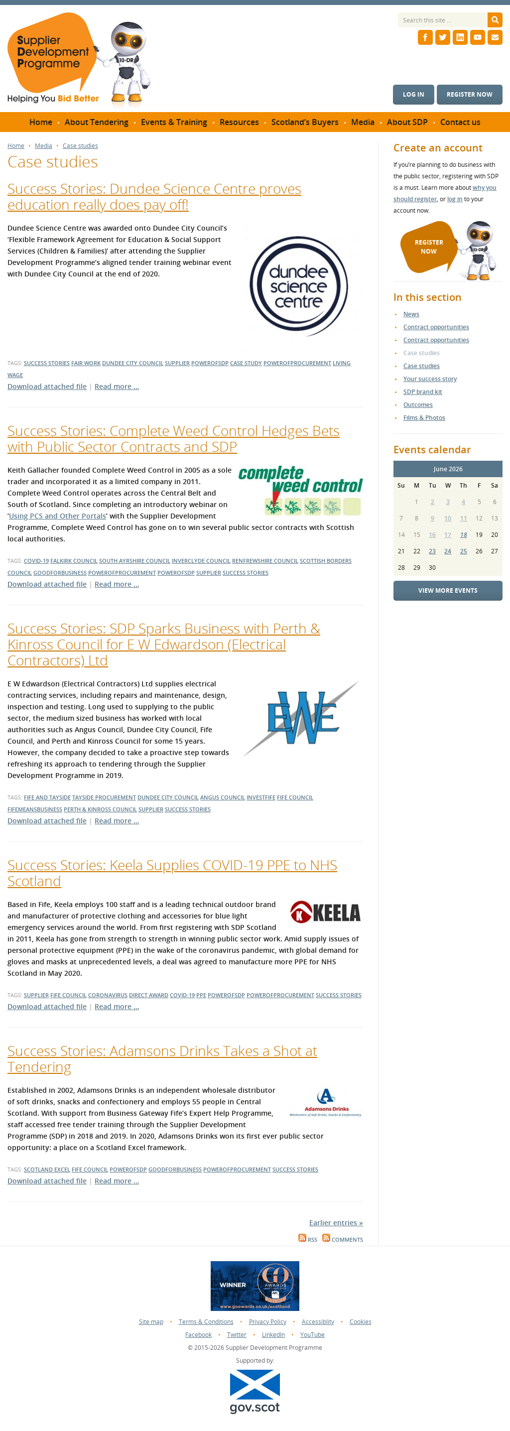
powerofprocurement (297, 363)
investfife (261, 797)
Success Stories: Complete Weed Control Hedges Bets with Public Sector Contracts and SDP (173, 438)
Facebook (198, 1334)
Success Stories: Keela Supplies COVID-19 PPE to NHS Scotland (172, 872)
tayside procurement (104, 797)
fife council (295, 797)
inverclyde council (201, 560)
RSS (307, 1239)
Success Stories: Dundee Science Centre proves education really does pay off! (154, 196)
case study (246, 363)
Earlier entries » (336, 1222)
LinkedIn (273, 1334)
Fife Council (90, 1169)
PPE (201, 995)
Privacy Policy (267, 1321)
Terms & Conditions (206, 1321)
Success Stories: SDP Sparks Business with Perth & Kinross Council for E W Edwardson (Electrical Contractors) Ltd (163, 644)
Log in (413, 94)
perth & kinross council (100, 809)
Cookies (361, 1321)
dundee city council (132, 363)
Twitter (237, 1334)
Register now (470, 94)
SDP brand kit (422, 392)
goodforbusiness (60, 572)
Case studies (80, 146)
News (411, 314)
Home (15, 146)
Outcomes (418, 404)
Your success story (430, 379)
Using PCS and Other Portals (57, 515)
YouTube (312, 1334)
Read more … (117, 386)
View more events (448, 590)
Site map (151, 1321)
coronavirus (108, 995)
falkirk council (74, 560)
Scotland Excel (47, 1169)
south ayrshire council (134, 560)
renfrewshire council (265, 560)
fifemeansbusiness (34, 809)
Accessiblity (318, 1321)
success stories (47, 363)
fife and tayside (47, 797)
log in (455, 199)
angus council (222, 797)
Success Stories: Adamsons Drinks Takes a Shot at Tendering (162, 1058)
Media (43, 146)
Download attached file (47, 386)
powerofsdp (210, 363)
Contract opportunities (436, 327)
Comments (342, 1239)
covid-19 (36, 560)
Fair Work (86, 363)
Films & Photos (424, 417)
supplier (177, 363)
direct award (148, 995)
